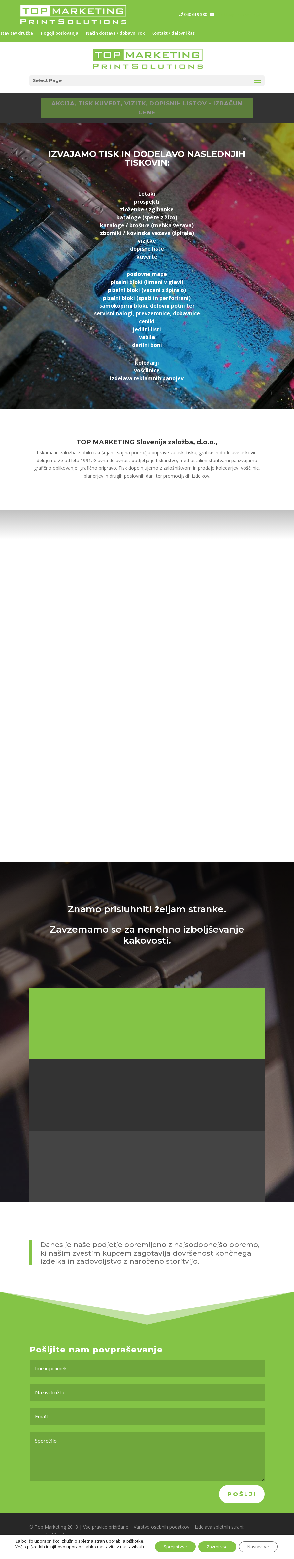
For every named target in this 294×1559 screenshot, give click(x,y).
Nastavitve (258, 1541)
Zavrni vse (213, 1541)
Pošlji (241, 1494)
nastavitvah (25, 1547)
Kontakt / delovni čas (173, 33)
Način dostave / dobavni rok (115, 33)
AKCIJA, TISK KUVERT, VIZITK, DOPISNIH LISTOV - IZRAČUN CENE (146, 108)
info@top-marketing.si (238, 14)
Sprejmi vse (167, 1541)
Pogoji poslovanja (59, 33)
